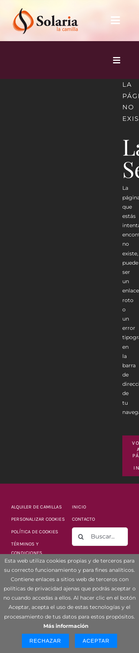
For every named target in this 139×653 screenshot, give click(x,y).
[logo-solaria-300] (45, 8)
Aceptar (96, 641)
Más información (66, 626)
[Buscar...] (100, 536)
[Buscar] (81, 536)
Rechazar (45, 641)
